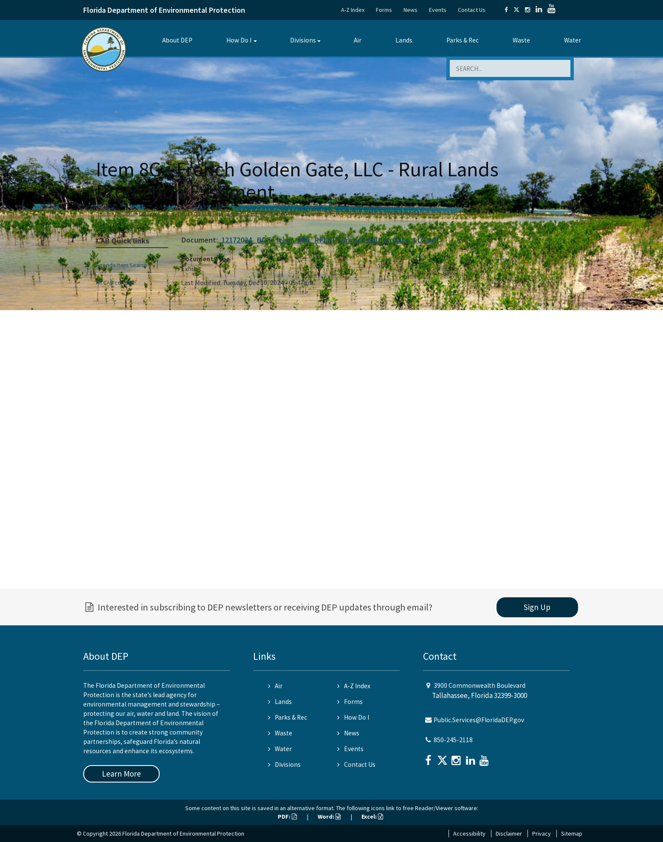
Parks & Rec (462, 40)
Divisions (303, 40)
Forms (384, 10)
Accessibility (469, 833)
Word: (329, 816)
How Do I (238, 40)
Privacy (541, 833)
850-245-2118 (453, 740)
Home (104, 213)
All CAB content (115, 282)
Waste (521, 40)
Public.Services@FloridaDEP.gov (479, 720)
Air (357, 40)
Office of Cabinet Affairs (164, 213)
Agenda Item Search (121, 265)
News (410, 10)
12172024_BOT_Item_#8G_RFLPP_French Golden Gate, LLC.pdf (330, 240)
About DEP (177, 40)
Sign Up (537, 607)
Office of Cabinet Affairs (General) (230, 213)
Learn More (121, 774)
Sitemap (571, 833)
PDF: (287, 816)
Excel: (372, 816)
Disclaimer (509, 833)
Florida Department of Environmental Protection (164, 10)
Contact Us (471, 10)
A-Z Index (352, 10)
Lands (403, 40)
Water (572, 40)
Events (437, 10)
